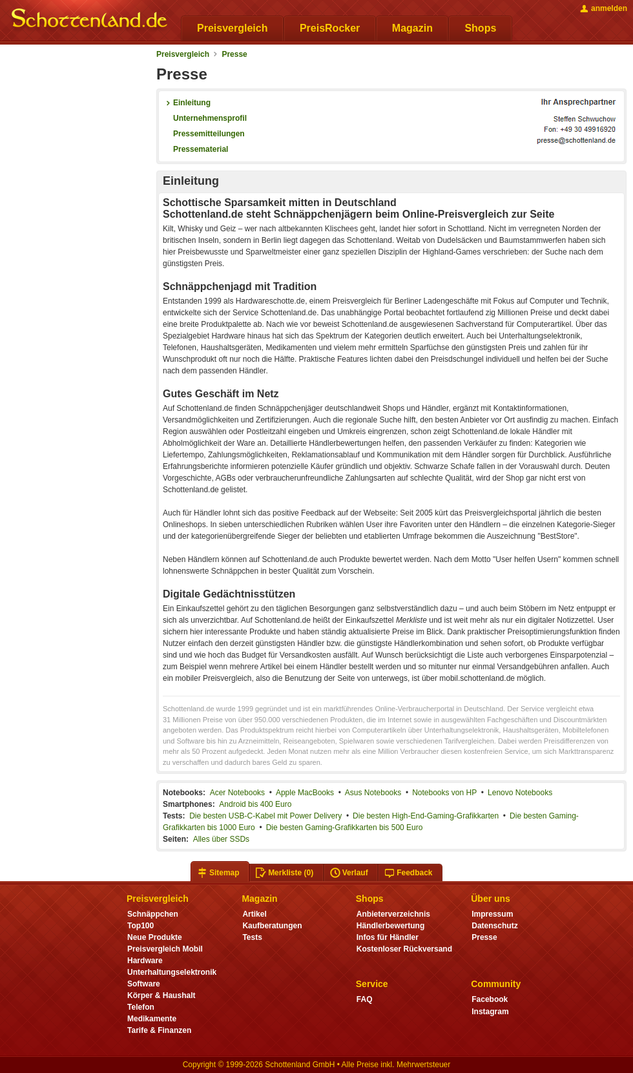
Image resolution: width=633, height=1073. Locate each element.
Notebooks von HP (444, 792)
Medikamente (151, 1018)
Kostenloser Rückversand (404, 948)
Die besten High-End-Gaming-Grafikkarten (426, 815)
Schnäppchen (152, 914)
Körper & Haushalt (161, 995)
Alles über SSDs (221, 839)
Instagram (490, 1011)
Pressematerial (195, 149)
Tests (252, 937)
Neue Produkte (154, 937)
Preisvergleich (182, 54)
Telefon (140, 1007)
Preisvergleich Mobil (165, 948)
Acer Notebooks (237, 792)
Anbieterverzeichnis (393, 914)
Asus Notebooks (373, 792)
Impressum (492, 914)
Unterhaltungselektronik (171, 972)
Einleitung (187, 102)
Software (143, 983)
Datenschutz (494, 925)
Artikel (254, 914)
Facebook (490, 999)
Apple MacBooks (305, 792)
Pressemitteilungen (204, 133)
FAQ (365, 999)
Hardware (145, 960)
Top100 (140, 925)
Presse (234, 54)
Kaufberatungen (272, 925)
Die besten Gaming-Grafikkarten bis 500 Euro (344, 827)
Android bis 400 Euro (255, 804)
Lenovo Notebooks (520, 792)
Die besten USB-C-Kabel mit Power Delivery (265, 815)
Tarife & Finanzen (159, 1030)
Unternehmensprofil (205, 118)
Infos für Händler (388, 937)
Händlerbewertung (390, 925)
